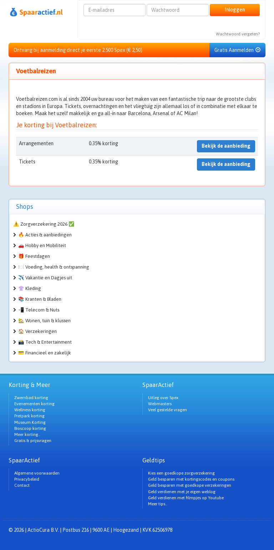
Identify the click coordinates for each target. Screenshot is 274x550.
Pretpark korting (29, 415)
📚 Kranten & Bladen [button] (39, 299)
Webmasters (160, 403)
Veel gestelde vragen (167, 409)
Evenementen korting (34, 403)
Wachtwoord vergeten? (238, 34)
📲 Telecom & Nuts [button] (38, 310)
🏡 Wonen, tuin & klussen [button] (44, 320)
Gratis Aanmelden (237, 50)
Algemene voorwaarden (37, 473)
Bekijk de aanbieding (226, 146)
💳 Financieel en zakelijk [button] (44, 352)
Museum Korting (30, 422)
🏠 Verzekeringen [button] (37, 331)
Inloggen (235, 10)
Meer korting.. (27, 434)
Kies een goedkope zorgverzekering (181, 473)
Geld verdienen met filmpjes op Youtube (186, 497)
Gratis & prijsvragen (32, 440)
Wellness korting (29, 409)
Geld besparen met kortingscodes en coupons (191, 479)
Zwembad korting (31, 397)
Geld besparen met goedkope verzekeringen (189, 485)
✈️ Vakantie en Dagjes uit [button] (45, 277)
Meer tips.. (157, 503)
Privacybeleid (26, 479)
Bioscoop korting (30, 428)
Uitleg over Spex (163, 397)
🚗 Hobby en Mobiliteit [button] (42, 245)
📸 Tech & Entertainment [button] (45, 342)
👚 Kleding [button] (29, 288)
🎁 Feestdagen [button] (34, 256)
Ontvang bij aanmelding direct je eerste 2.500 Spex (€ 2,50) (78, 50)
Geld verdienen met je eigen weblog (181, 491)
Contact (22, 485)
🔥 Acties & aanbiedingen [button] (45, 234)
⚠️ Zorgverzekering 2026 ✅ (44, 224)
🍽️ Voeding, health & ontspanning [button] (53, 267)
